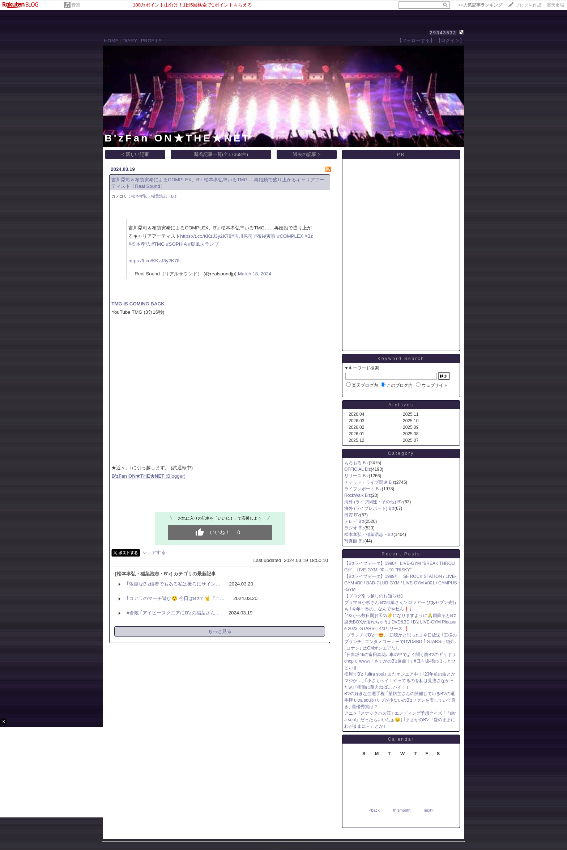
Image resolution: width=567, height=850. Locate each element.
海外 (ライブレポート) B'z (369, 508)
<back (374, 810)
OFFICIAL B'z (357, 469)
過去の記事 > (307, 154)
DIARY (130, 40)
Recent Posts (400, 554)
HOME (111, 40)
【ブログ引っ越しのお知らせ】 (374, 596)
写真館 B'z (354, 541)
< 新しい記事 (135, 154)
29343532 (443, 32)
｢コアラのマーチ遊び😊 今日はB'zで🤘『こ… (176, 598)
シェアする (154, 552)
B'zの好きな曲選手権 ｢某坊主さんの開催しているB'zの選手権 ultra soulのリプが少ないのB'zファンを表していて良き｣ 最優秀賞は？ (400, 700)
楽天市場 (555, 5)
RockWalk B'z (357, 495)
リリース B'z (356, 475)
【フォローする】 (416, 40)
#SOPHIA (176, 244)
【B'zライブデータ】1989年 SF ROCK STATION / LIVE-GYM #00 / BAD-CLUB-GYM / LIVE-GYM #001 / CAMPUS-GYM (400, 583)
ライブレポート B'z (363, 488)
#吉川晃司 (242, 236)
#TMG (158, 244)
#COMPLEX (290, 236)
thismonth (401, 810)
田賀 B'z (352, 514)
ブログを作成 (528, 5)
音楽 (76, 5)
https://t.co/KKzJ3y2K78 (205, 236)
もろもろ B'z (356, 462)
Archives (401, 404)
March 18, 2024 (255, 273)
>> (480, 5)
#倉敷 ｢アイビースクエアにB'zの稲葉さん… (173, 613)
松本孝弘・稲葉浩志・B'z (153, 196)
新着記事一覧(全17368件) (221, 154)
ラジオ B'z (354, 527)
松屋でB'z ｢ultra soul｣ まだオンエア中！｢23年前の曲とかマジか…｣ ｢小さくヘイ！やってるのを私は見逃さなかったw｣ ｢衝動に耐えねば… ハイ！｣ (399, 681)
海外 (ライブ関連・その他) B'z (373, 501)
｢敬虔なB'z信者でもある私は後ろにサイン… (173, 584)
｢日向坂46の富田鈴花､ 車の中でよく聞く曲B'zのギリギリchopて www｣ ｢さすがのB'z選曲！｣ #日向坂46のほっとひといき (400, 661)
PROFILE (151, 40)
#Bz (308, 236)
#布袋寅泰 (265, 236)
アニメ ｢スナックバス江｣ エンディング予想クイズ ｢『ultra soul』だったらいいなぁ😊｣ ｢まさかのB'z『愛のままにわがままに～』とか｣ (400, 720)
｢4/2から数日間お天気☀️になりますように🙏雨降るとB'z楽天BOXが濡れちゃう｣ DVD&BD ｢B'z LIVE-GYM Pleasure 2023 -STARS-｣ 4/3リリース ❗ (400, 622)
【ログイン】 (450, 40)
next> (429, 810)
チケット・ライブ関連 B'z (369, 482)
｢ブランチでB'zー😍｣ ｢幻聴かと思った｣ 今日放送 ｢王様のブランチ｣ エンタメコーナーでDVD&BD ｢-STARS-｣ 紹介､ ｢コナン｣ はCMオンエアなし (400, 642)
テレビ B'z (354, 521)
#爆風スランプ (203, 244)
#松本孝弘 (139, 244)
